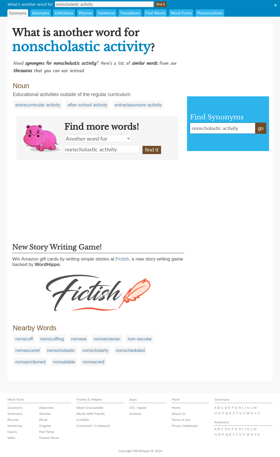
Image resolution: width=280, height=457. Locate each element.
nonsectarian (107, 339)
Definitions (64, 13)
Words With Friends (90, 414)
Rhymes (85, 13)
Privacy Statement (185, 426)
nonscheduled (130, 350)
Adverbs (45, 414)
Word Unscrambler (89, 408)
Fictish (122, 259)
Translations (130, 13)
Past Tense (46, 432)
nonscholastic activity (102, 149)
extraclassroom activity (138, 105)
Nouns (12, 432)
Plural (43, 420)
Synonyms (18, 13)
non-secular (140, 339)
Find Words (155, 13)
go (260, 128)
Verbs (11, 438)
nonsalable (64, 362)
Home (176, 408)
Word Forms (181, 13)
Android (135, 414)
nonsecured (27, 350)
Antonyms (40, 13)
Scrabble (82, 420)
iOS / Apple (137, 408)
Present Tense (49, 438)
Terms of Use (181, 420)
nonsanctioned (30, 362)
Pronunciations (210, 13)
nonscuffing (52, 339)
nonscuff (24, 339)
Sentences (106, 13)
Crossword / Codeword (93, 426)
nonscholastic (61, 350)
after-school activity (87, 105)
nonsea (78, 339)
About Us (178, 414)
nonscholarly (95, 350)
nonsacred (93, 362)
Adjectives (46, 408)
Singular (45, 426)
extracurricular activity (37, 105)
